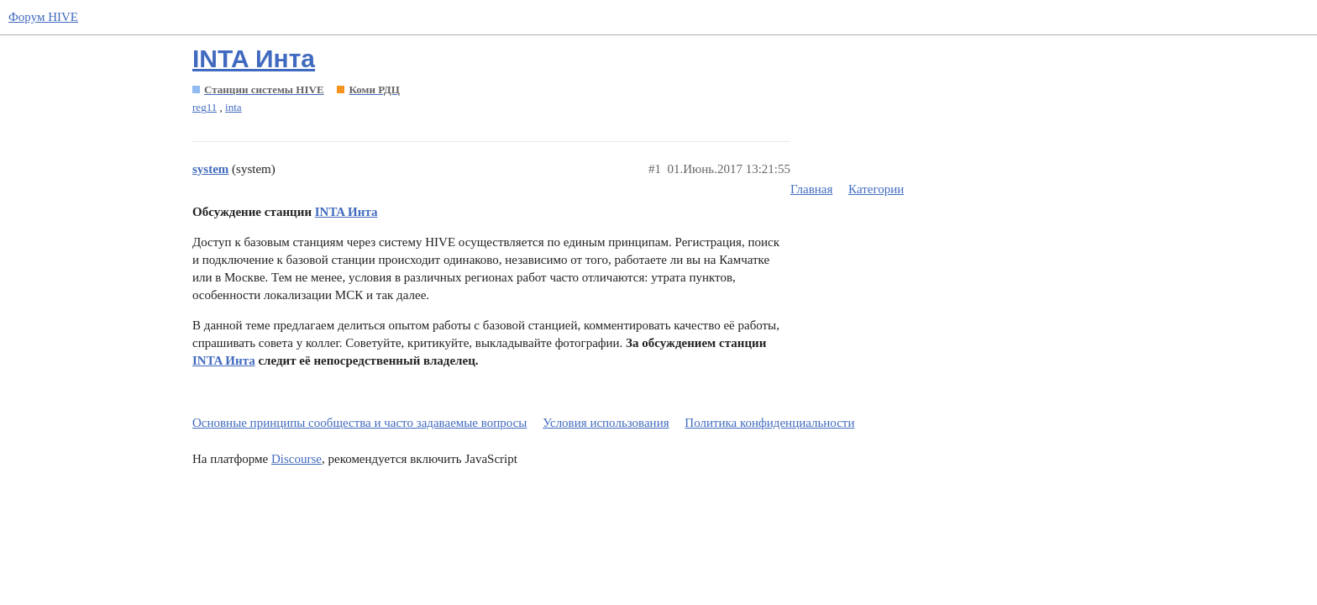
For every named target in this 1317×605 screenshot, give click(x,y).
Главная (811, 189)
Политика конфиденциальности (769, 422)
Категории (876, 189)
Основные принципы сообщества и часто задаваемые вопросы (359, 422)
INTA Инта (253, 58)
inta (233, 107)
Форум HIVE (43, 17)
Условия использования (606, 422)
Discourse (296, 459)
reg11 (204, 107)
